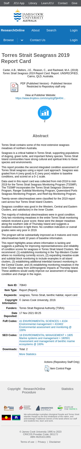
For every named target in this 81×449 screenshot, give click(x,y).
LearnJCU (47, 3)
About (36, 30)
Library (33, 3)
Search (51, 30)
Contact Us (37, 40)
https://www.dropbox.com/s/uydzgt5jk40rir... (40, 98)
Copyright (14, 389)
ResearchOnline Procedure (33, 390)
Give (74, 3)
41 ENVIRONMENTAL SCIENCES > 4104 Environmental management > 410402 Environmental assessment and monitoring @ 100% (45, 326)
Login (74, 30)
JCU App (18, 3)
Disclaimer (54, 442)
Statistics (67, 389)
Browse (8, 40)
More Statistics (27, 354)
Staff (6, 3)
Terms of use (27, 442)
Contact (62, 3)
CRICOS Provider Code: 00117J (40, 434)
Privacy (42, 442)
